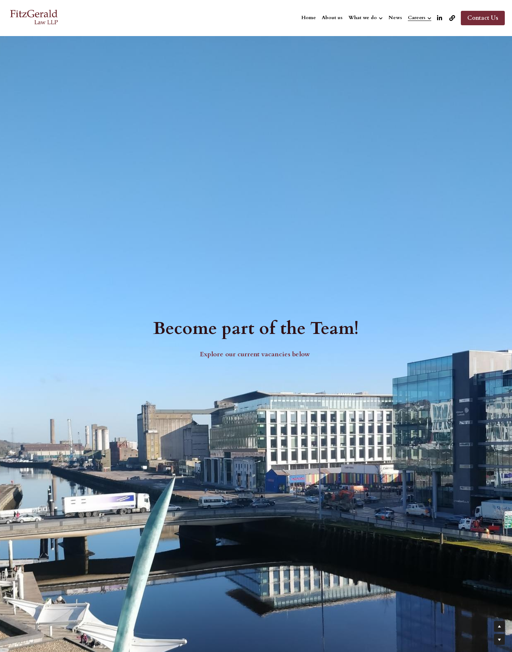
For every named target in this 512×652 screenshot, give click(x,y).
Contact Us (482, 18)
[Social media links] (439, 18)
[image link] (34, 17)
